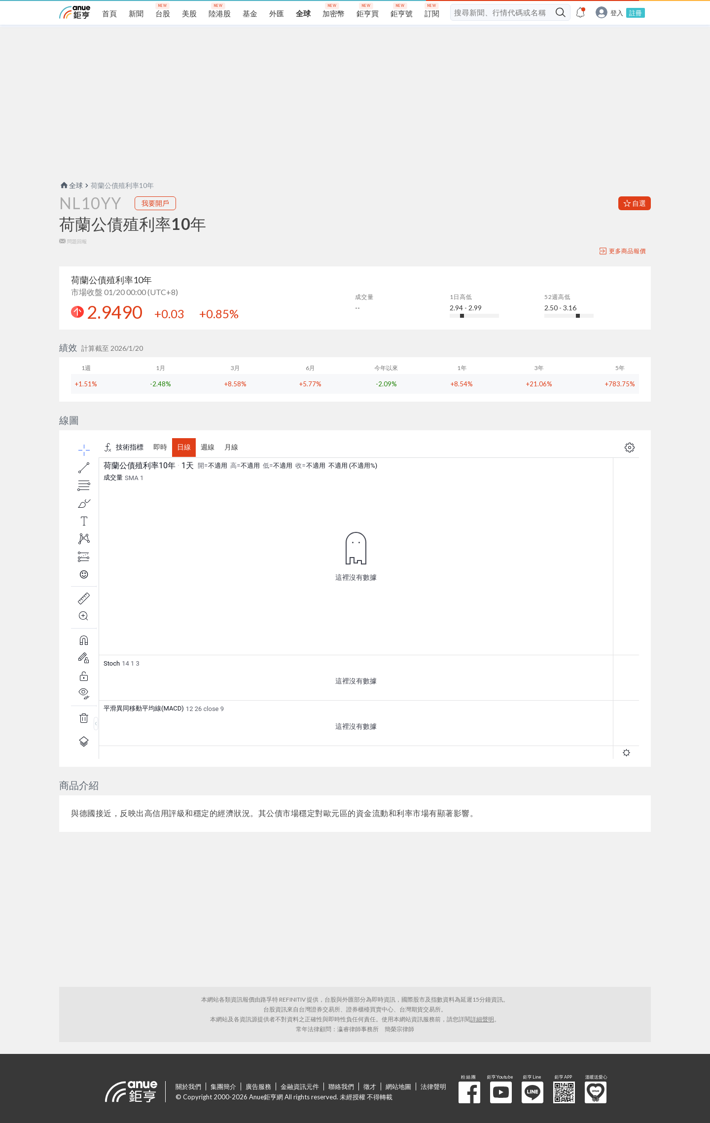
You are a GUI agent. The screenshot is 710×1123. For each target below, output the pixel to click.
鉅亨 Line (532, 1092)
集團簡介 (223, 1086)
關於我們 (188, 1086)
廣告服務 (258, 1086)
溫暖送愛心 (595, 1092)
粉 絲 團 (469, 1092)
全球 (71, 185)
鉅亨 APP (564, 1092)
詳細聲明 (482, 1019)
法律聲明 (433, 1086)
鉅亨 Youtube (501, 1092)
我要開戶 (155, 203)
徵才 (369, 1086)
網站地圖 (398, 1086)
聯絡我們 (341, 1086)
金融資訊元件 (300, 1086)
